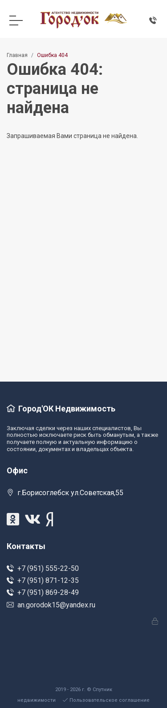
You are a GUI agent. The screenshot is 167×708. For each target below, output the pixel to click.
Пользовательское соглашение (106, 700)
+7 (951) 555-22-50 (43, 568)
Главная (17, 55)
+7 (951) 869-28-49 (43, 592)
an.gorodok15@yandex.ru (51, 605)
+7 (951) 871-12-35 (43, 580)
